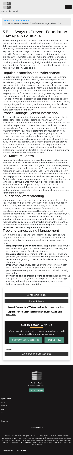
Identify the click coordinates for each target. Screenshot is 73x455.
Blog (2, 409)
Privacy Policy (7, 451)
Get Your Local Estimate (25, 340)
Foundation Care (21, 20)
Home (7, 20)
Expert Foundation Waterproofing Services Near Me (35, 307)
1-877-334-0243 (36, 390)
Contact (4, 405)
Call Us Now (54, 340)
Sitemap (4, 413)
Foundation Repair (9, 11)
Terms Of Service (21, 451)
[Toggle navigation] (68, 7)
